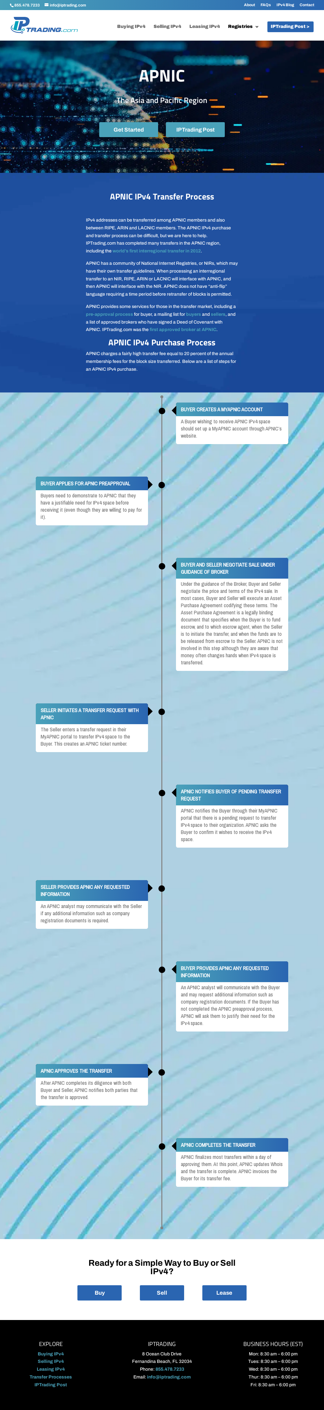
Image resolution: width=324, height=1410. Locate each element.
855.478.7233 (27, 5)
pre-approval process (109, 314)
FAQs (266, 5)
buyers (193, 314)
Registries (240, 26)
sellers (218, 314)
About (249, 5)
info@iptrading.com (169, 1377)
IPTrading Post (195, 130)
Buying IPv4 (131, 26)
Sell (162, 1293)
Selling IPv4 (167, 26)
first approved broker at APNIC (183, 329)
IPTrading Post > (290, 26)
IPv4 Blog (285, 5)
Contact (307, 5)
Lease (224, 1293)
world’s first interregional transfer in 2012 (157, 251)
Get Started (129, 130)
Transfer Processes (51, 1377)
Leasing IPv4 (204, 26)
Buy (100, 1293)
